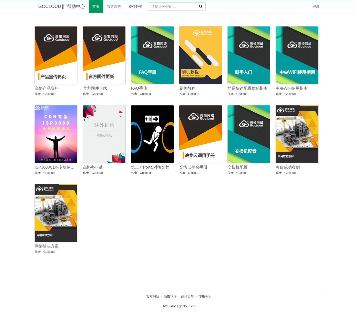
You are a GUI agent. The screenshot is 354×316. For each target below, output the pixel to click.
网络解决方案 (47, 246)
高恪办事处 (93, 167)
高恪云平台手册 (193, 167)
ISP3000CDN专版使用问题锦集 (55, 167)
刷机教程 (187, 88)
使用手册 (205, 296)
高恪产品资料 (47, 88)
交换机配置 (238, 167)
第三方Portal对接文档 (150, 167)
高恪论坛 (170, 296)
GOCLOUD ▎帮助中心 (61, 6)
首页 (95, 6)
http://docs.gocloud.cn (179, 306)
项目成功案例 (288, 167)
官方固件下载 (95, 88)
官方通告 (114, 6)
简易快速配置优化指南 (248, 88)
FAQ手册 (139, 88)
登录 (316, 6)
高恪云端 (187, 296)
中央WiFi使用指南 (292, 88)
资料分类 (135, 6)
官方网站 (152, 296)
